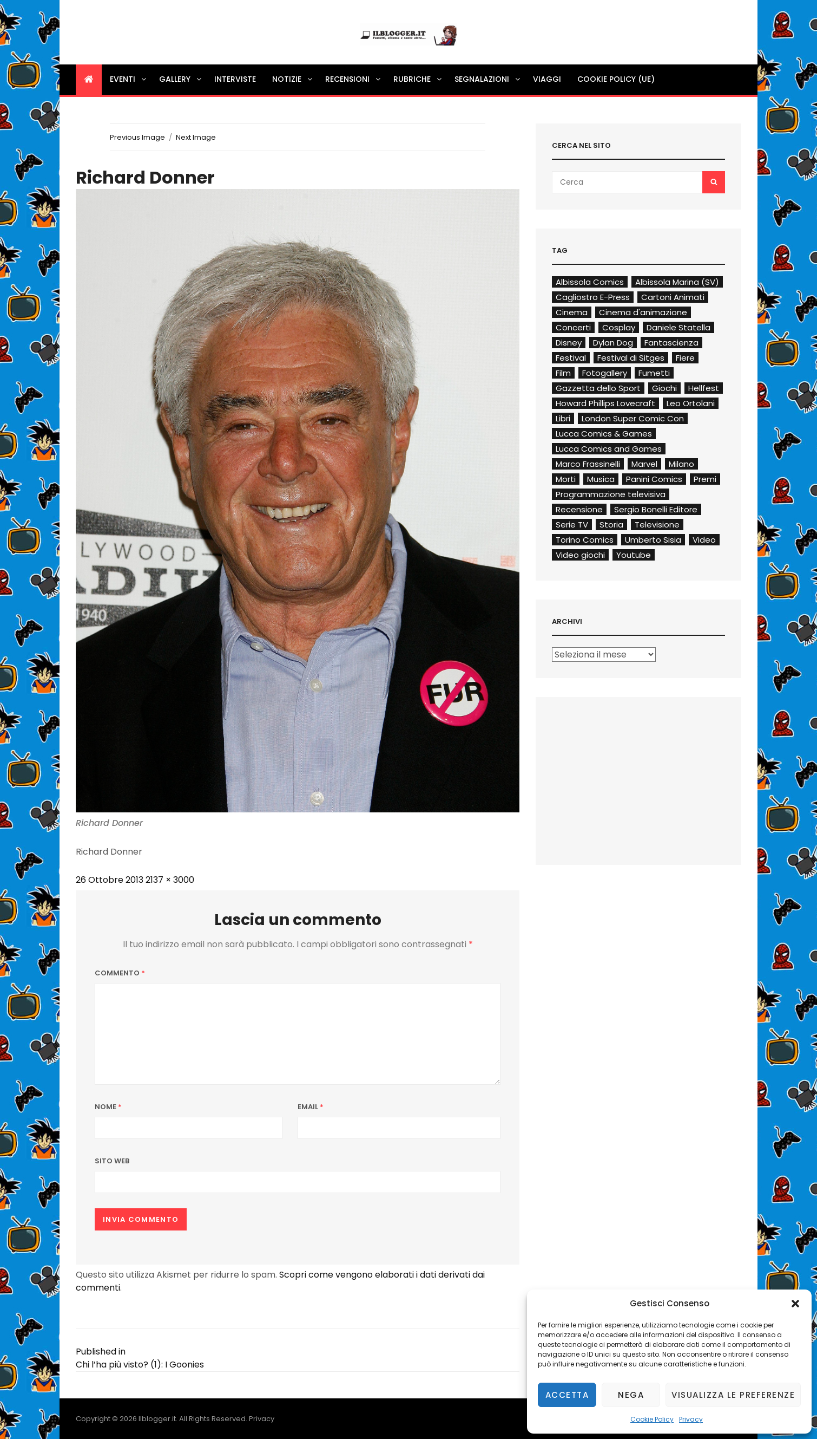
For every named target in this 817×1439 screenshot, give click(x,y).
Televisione (657, 524)
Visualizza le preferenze (733, 1395)
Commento (120, 973)
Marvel (644, 464)
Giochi (664, 388)
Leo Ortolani (691, 403)
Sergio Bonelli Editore (655, 509)
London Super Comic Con (633, 418)
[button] (795, 1303)
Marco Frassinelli (588, 464)
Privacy (691, 1419)
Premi (705, 479)
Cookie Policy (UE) (616, 79)
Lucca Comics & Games (604, 433)
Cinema (572, 312)
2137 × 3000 (170, 880)
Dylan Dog (613, 342)
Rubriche (418, 79)
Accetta (567, 1395)
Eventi (129, 79)
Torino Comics (585, 539)
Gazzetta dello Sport (598, 388)
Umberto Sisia (653, 539)
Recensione (579, 509)
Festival (571, 357)
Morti (566, 479)
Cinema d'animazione (643, 312)
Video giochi (580, 555)
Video (704, 539)
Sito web (112, 1161)
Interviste (235, 79)
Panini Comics (654, 479)
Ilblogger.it (157, 1419)
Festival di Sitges (630, 357)
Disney (569, 342)
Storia (611, 524)
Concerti (573, 327)
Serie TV (572, 524)
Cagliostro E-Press (593, 297)
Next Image (196, 137)
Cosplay (618, 327)
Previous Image (137, 137)
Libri (563, 418)
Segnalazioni (488, 79)
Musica (601, 479)
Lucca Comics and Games (609, 448)
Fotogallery (604, 373)
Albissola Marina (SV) (677, 282)
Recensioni (353, 79)
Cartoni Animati (672, 297)
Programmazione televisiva (611, 494)
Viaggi (547, 79)
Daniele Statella (678, 327)
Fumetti (654, 373)
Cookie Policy (652, 1419)
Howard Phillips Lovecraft (605, 403)
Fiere (685, 357)
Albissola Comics (590, 282)
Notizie (293, 79)
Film (563, 373)
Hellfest (703, 388)
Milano (681, 464)
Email (311, 1107)
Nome (108, 1107)
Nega (631, 1395)
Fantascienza (671, 342)
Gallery (181, 79)
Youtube (633, 555)
